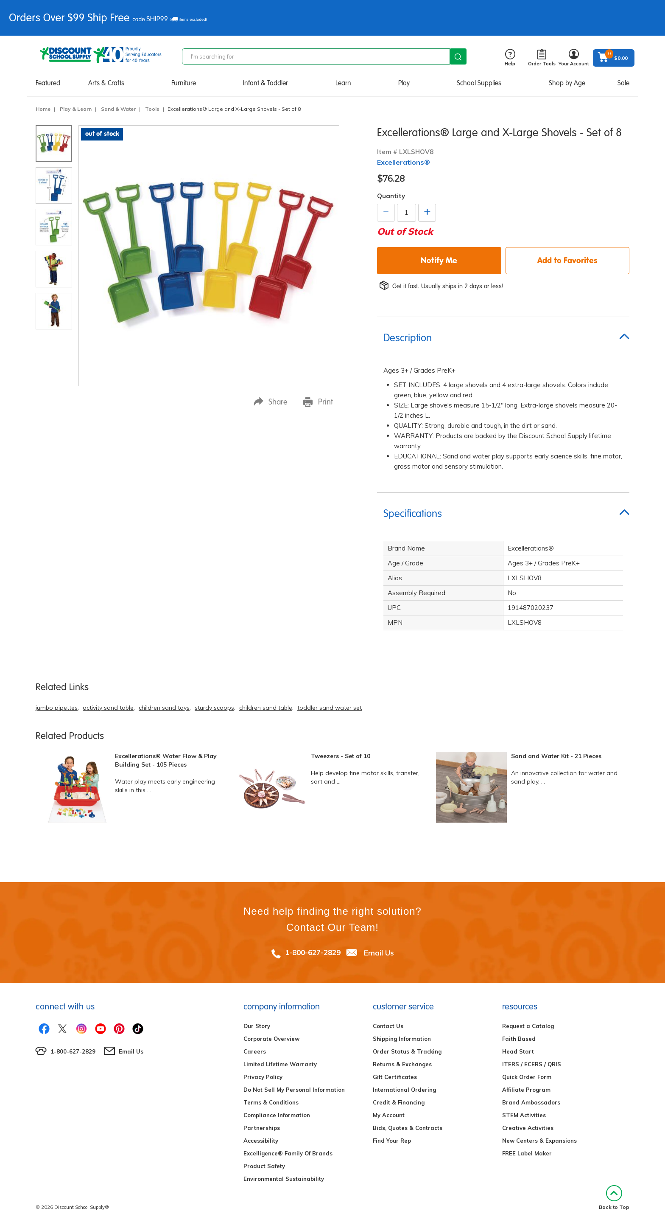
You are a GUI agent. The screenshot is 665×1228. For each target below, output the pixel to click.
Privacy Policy (262, 1076)
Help (510, 58)
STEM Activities (524, 1115)
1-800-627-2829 (313, 952)
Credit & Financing (399, 1102)
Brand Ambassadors (531, 1102)
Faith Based (519, 1038)
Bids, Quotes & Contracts (407, 1127)
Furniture (183, 83)
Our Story (256, 1026)
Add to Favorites (567, 260)
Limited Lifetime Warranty (280, 1064)
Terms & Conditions (271, 1102)
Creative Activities (527, 1127)
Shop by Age (567, 83)
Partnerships (261, 1127)
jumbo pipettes (57, 707)
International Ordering (404, 1089)
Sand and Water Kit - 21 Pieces (556, 756)
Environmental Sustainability (283, 1178)
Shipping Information (402, 1038)
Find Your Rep (392, 1140)
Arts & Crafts (106, 83)
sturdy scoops (214, 707)
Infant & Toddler (265, 83)
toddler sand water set (329, 707)
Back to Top (614, 1197)
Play (404, 83)
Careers (254, 1051)
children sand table (265, 707)
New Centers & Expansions (539, 1140)
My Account (389, 1115)
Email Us (379, 952)
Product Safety (264, 1166)
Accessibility (260, 1140)
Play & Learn (76, 109)
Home (43, 109)
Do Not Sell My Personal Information (294, 1089)
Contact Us (388, 1026)
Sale (623, 83)
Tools (152, 109)
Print (318, 402)
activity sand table (108, 707)
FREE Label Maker (527, 1153)
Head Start (518, 1051)
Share (271, 402)
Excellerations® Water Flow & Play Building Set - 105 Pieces (166, 760)
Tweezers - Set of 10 (340, 756)
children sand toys (164, 707)
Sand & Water (118, 109)
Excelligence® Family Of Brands (287, 1153)
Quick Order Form (526, 1076)
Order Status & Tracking (407, 1051)
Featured (48, 83)
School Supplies (479, 83)
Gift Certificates (395, 1076)
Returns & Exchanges (402, 1064)
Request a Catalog (528, 1026)
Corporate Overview (271, 1038)
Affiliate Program (526, 1089)
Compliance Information (276, 1115)
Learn (343, 83)
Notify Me (439, 260)
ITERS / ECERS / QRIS (531, 1064)
